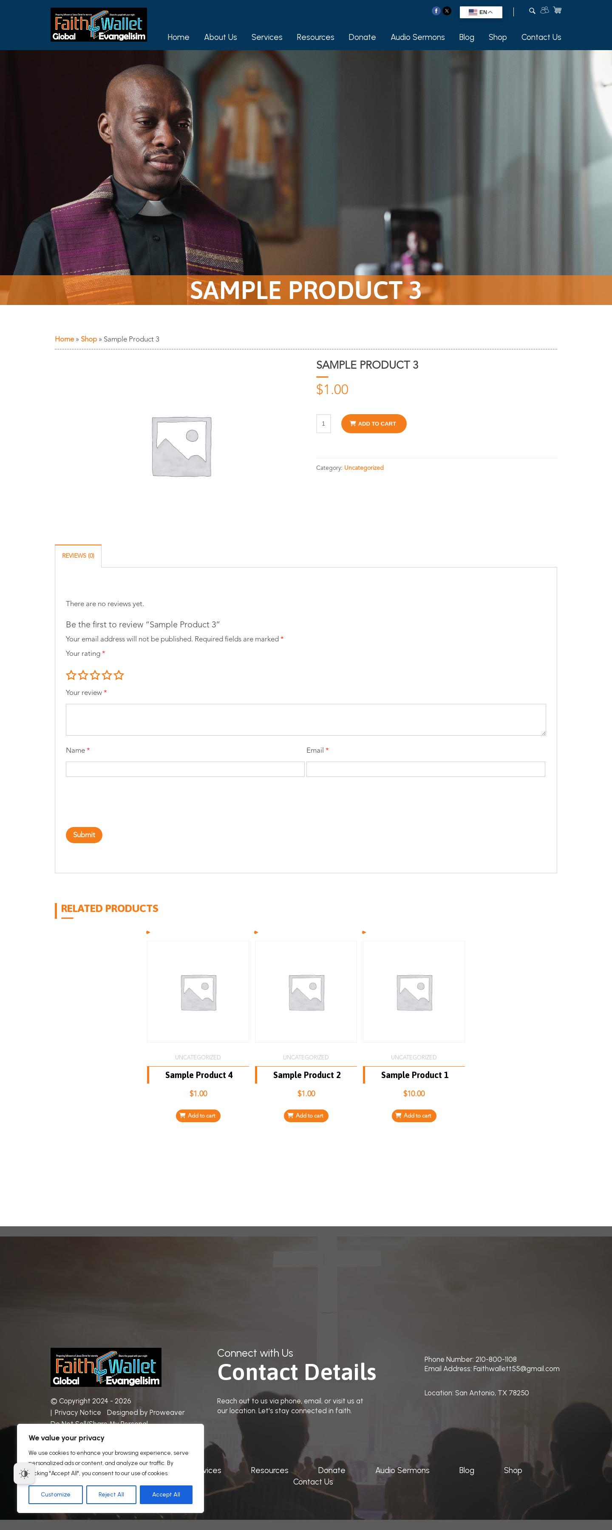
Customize (56, 1494)
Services (267, 37)
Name (78, 750)
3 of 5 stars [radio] (95, 675)
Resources (315, 37)
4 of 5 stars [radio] (107, 675)
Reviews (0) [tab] (78, 556)
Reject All (111, 1494)
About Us (220, 37)
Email (317, 750)
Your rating (85, 654)
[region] (110, 1468)
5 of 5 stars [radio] (118, 675)
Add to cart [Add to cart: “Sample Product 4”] (201, 1116)
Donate (362, 37)
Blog (466, 37)
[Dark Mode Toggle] (24, 1473)
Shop (498, 37)
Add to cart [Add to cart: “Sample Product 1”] (417, 1116)
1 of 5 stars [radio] (71, 675)
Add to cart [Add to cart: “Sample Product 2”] (309, 1116)
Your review (86, 693)
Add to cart (377, 424)
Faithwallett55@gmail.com (516, 1368)
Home (179, 37)
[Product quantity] (323, 423)
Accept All (166, 1494)
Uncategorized (364, 468)
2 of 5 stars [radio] (83, 675)
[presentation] (114, 797)
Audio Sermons (418, 37)
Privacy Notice (78, 1412)
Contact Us (541, 37)
